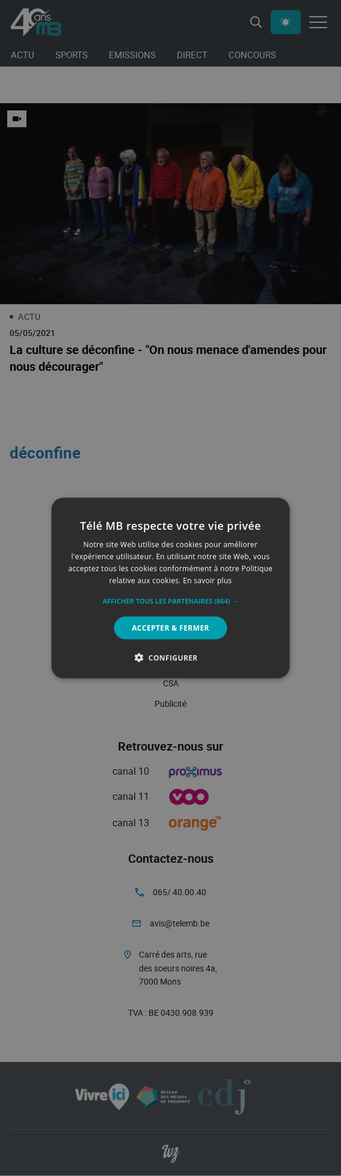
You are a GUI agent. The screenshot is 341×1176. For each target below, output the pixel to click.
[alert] (170, 588)
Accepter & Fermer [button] (170, 627)
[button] (171, 600)
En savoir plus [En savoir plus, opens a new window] (207, 580)
